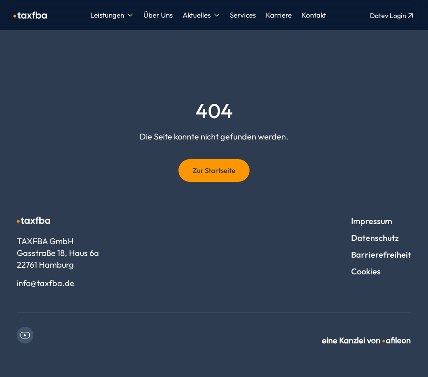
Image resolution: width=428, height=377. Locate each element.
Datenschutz (375, 237)
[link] (25, 335)
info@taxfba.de (45, 283)
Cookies (366, 271)
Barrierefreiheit (381, 254)
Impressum (371, 221)
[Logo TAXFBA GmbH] (30, 15)
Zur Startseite (214, 170)
